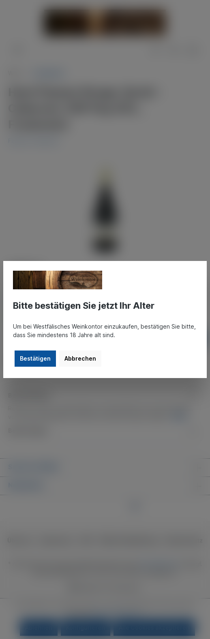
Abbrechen (80, 358)
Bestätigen (35, 358)
